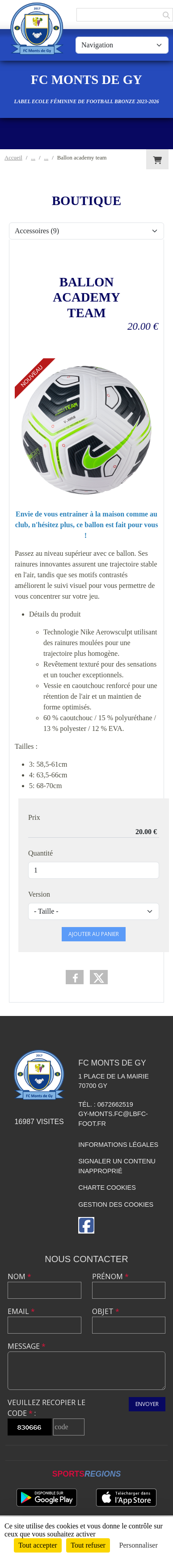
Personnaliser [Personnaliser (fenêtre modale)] (138, 1545)
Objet (105, 1311)
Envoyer (147, 1404)
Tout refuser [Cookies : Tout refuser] (88, 1545)
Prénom (110, 1276)
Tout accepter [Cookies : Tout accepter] (37, 1545)
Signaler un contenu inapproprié (117, 1166)
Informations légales (118, 1144)
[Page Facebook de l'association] (86, 1225)
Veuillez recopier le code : (46, 1408)
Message (27, 1346)
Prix (34, 817)
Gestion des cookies (115, 1204)
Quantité (40, 853)
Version (39, 894)
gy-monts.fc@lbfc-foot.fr (113, 1118)
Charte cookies (106, 1187)
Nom (19, 1276)
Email (21, 1311)
